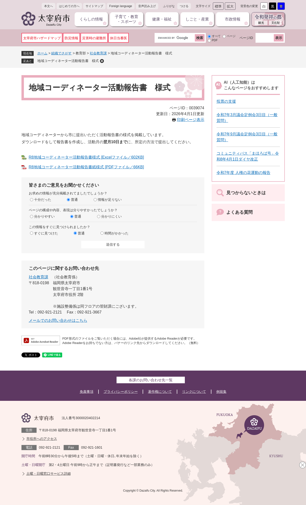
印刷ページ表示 (190, 120)
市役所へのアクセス (41, 439)
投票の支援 (226, 101)
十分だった (42, 200)
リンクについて (194, 392)
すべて (216, 36)
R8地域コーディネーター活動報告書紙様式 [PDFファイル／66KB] (86, 167)
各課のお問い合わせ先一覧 (151, 380)
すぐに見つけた (46, 233)
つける (184, 6)
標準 (218, 6)
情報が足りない (110, 200)
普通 (74, 200)
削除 (102, 61)
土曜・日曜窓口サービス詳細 (48, 473)
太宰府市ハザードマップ (42, 38)
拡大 (230, 6)
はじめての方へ (69, 6)
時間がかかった (116, 233)
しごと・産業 (197, 19)
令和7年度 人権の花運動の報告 (243, 173)
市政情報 (232, 19)
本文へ (48, 6)
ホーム (42, 53)
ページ (231, 36)
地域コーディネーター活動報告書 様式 (68, 61)
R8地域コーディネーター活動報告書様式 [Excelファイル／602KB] (86, 157)
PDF (215, 40)
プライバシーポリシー (121, 392)
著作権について (160, 392)
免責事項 (86, 392)
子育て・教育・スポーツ (126, 19)
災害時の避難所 (94, 38)
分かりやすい (44, 216)
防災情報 (71, 38)
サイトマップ (94, 6)
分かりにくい (111, 216)
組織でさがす (61, 53)
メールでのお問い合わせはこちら (58, 320)
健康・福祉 (162, 19)
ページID (246, 38)
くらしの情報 (91, 19)
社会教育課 (98, 53)
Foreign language (120, 6)
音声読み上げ (147, 6)
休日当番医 (118, 38)
